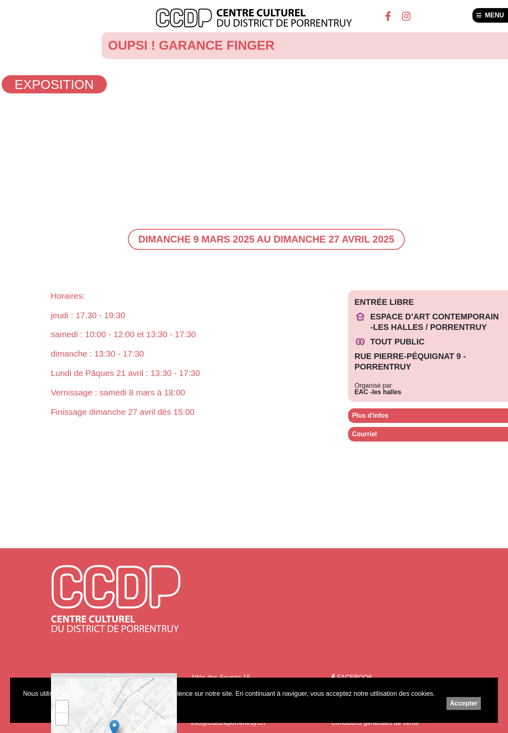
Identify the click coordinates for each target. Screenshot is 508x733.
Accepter (463, 703)
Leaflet (168, 722)
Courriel (364, 434)
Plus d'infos (370, 415)
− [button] (61, 719)
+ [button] (61, 707)
